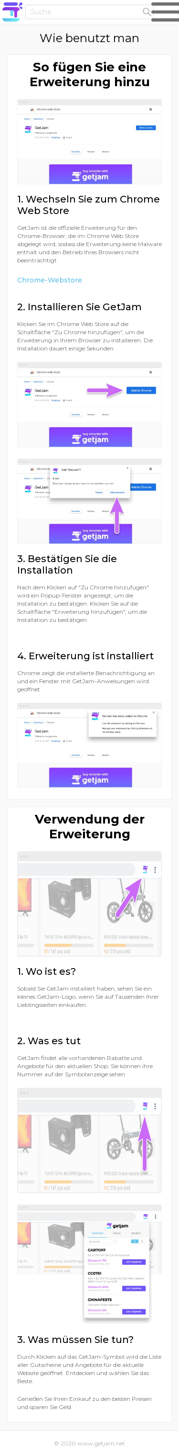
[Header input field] (89, 12)
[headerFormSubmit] (147, 12)
